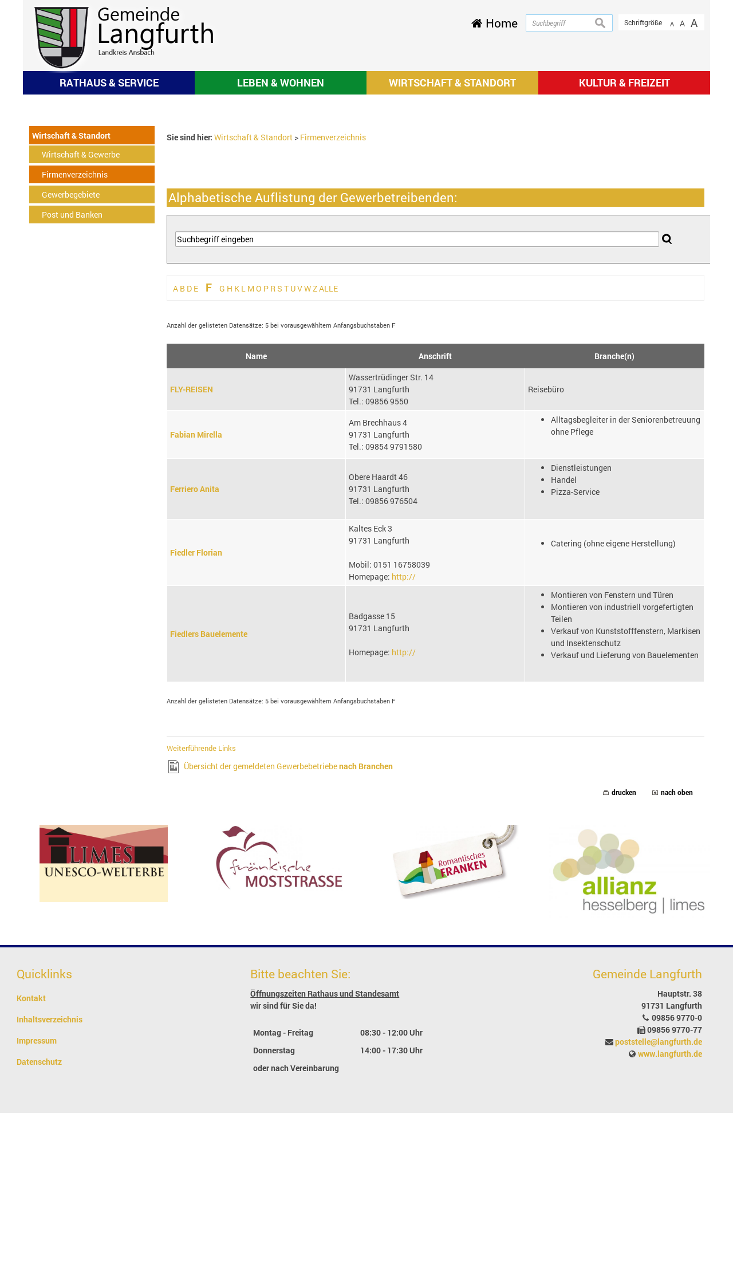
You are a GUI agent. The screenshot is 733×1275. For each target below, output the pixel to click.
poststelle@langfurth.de (658, 1203)
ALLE (328, 450)
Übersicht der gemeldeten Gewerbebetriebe (288, 928)
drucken (624, 955)
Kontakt (31, 1160)
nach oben (677, 955)
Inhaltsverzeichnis (49, 1181)
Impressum (37, 1202)
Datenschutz (39, 1223)
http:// (404, 738)
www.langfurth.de (670, 1215)
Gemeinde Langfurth (647, 1136)
